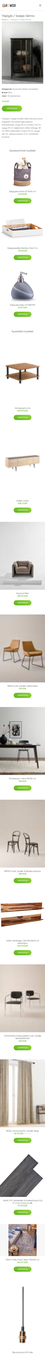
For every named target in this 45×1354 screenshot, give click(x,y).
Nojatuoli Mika (22, 593)
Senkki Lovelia (22, 501)
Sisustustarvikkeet (20, 89)
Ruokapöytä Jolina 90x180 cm (22, 778)
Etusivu (5, 19)
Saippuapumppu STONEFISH (22, 305)
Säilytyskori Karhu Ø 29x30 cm (22, 191)
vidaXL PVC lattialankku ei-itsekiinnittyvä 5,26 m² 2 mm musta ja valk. (22, 1201)
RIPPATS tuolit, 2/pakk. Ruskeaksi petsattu (22, 871)
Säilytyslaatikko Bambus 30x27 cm (22, 248)
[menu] (40, 5)
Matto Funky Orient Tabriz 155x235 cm (22, 1259)
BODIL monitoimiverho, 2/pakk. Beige (22, 1131)
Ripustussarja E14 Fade (22, 1352)
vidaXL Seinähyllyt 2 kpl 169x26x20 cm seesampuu (22, 941)
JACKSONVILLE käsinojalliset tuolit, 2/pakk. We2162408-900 (22, 1037)
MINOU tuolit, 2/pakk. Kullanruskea (22, 686)
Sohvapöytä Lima (22, 408)
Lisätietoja (12, 108)
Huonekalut (33, 89)
